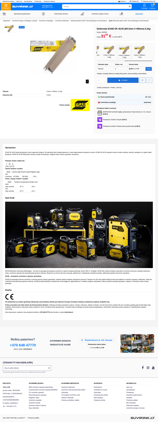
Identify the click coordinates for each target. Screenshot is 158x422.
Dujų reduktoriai (34, 408)
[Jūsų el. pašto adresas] (25, 368)
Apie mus (19, 1)
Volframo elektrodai (67, 398)
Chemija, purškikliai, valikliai (70, 400)
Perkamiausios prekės (101, 395)
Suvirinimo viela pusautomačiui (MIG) (73, 390)
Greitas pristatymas (103, 87)
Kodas (99, 32)
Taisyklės (129, 398)
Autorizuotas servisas (61, 14)
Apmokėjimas (28, 1)
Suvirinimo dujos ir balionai (37, 405)
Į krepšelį (122, 80)
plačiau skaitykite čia (101, 302)
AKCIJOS (139, 14)
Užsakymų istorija (99, 400)
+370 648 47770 (23, 345)
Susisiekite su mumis (100, 390)
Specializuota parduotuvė (22, 14)
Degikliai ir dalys (34, 398)
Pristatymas (38, 1)
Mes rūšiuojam (131, 403)
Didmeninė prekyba (9, 1)
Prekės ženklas (64, 105)
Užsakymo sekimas (49, 1)
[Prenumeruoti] (49, 368)
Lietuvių (122, 1)
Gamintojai (97, 392)
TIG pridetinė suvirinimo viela (70, 395)
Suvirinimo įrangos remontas (135, 408)
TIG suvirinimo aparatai (36, 392)
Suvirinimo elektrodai (68, 387)
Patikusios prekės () (148, 1)
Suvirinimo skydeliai (35, 400)
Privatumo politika (132, 400)
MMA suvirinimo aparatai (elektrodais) (41, 387)
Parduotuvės (98, 387)
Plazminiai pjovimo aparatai (37, 395)
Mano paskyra (98, 398)
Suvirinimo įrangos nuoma (100, 14)
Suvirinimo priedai (34, 403)
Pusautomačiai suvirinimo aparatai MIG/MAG (43, 390)
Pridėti (149, 69)
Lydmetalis (64, 392)
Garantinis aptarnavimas (134, 395)
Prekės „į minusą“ (116, 87)
